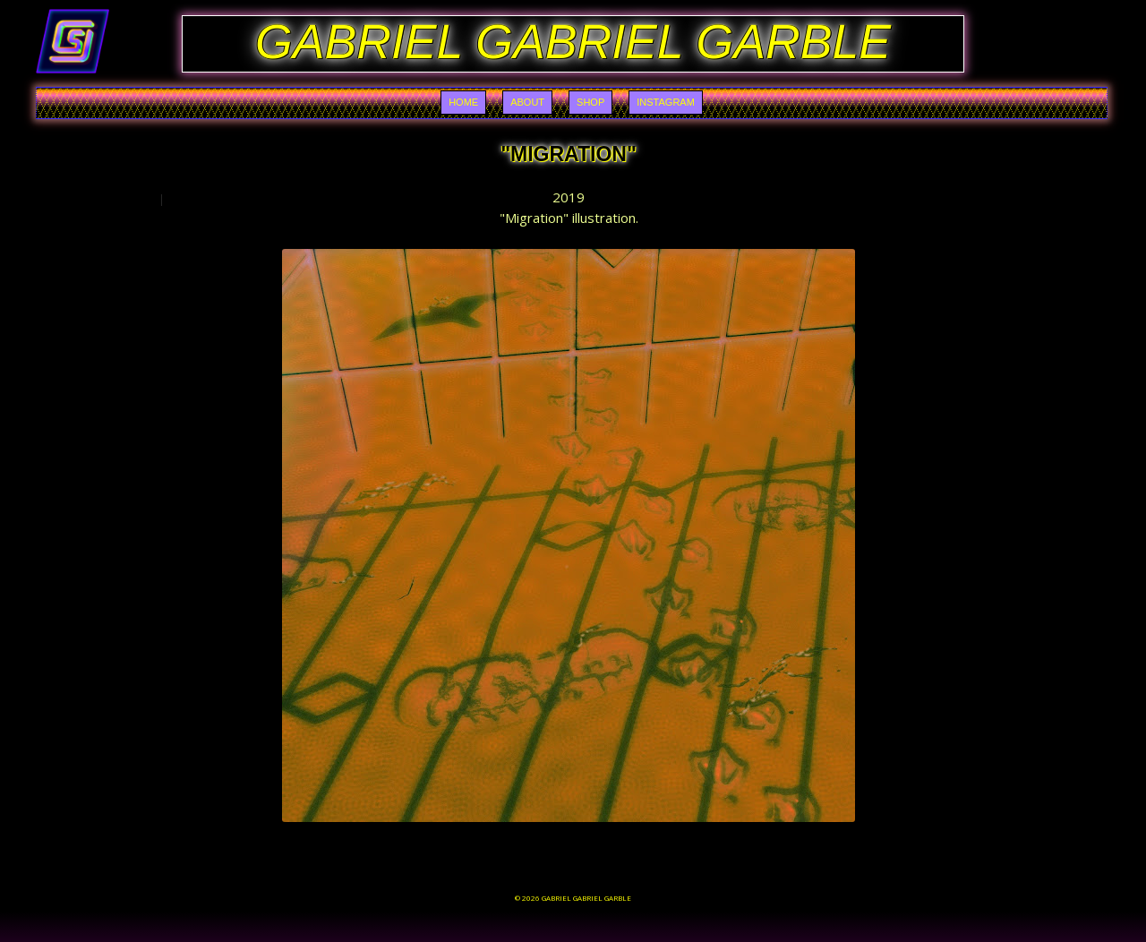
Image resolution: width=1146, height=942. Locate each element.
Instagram (666, 102)
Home (463, 102)
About (527, 102)
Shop (590, 102)
